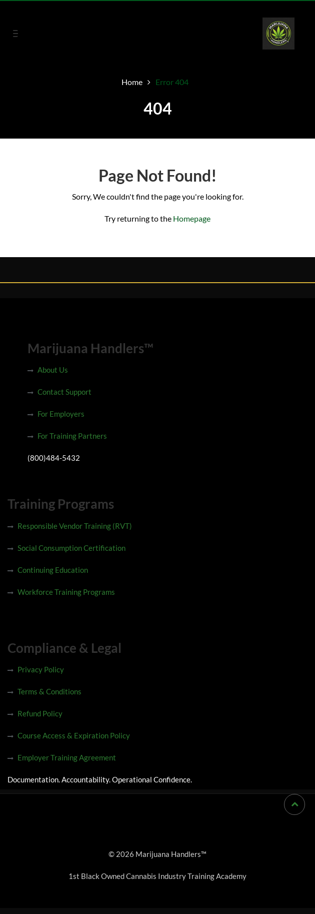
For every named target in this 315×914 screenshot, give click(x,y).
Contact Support (65, 391)
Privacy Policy (41, 669)
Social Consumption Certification (72, 547)
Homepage (191, 218)
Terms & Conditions (50, 691)
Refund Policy (40, 713)
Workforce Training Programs (66, 591)
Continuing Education (53, 569)
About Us (53, 369)
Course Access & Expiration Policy (74, 735)
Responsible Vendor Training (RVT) (75, 525)
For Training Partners (72, 435)
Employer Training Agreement (67, 757)
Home (132, 82)
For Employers (61, 413)
